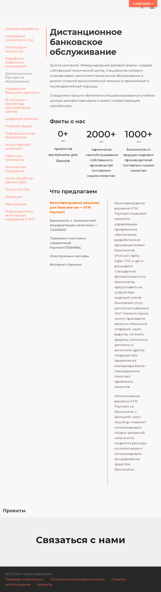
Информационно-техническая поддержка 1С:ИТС (20, 215)
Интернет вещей (18, 126)
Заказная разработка (22, 29)
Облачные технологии (14, 158)
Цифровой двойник (21, 119)
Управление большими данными (22, 90)
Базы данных (15, 204)
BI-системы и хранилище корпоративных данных (18, 105)
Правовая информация (24, 579)
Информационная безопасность (20, 135)
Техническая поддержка (15, 169)
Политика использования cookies (77, 579)
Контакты (44, 584)
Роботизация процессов (16, 49)
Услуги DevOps (17, 189)
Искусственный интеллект (18, 146)
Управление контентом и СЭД (19, 38)
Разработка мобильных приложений (16, 62)
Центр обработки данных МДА (19, 180)
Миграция (13, 197)
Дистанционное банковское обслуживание (18, 77)
